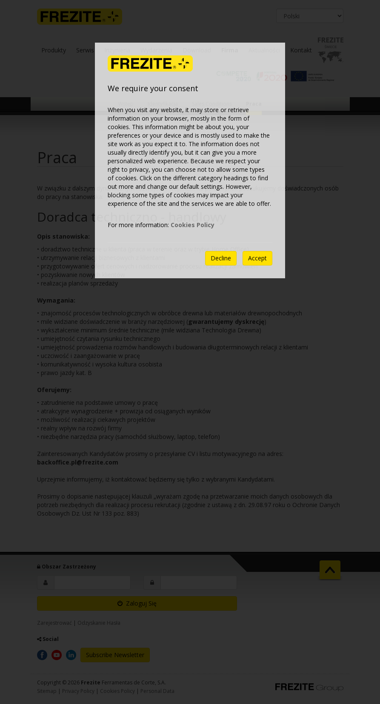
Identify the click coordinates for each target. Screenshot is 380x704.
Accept (257, 258)
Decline (221, 258)
